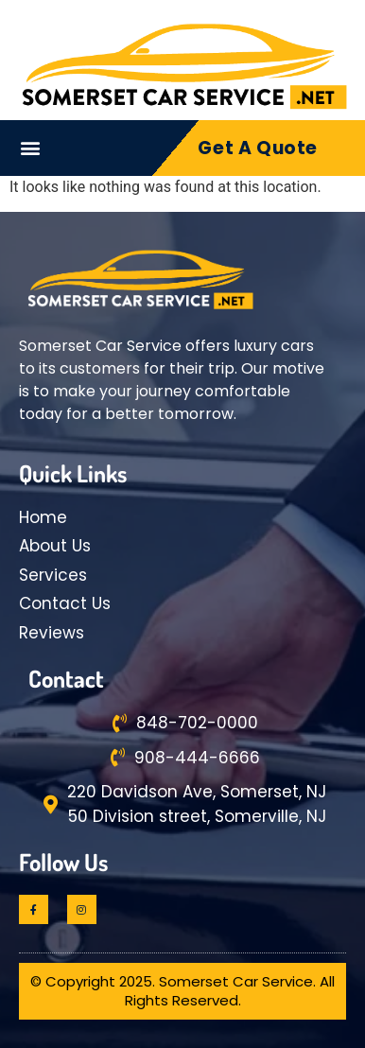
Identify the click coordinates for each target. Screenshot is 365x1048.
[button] (30, 148)
